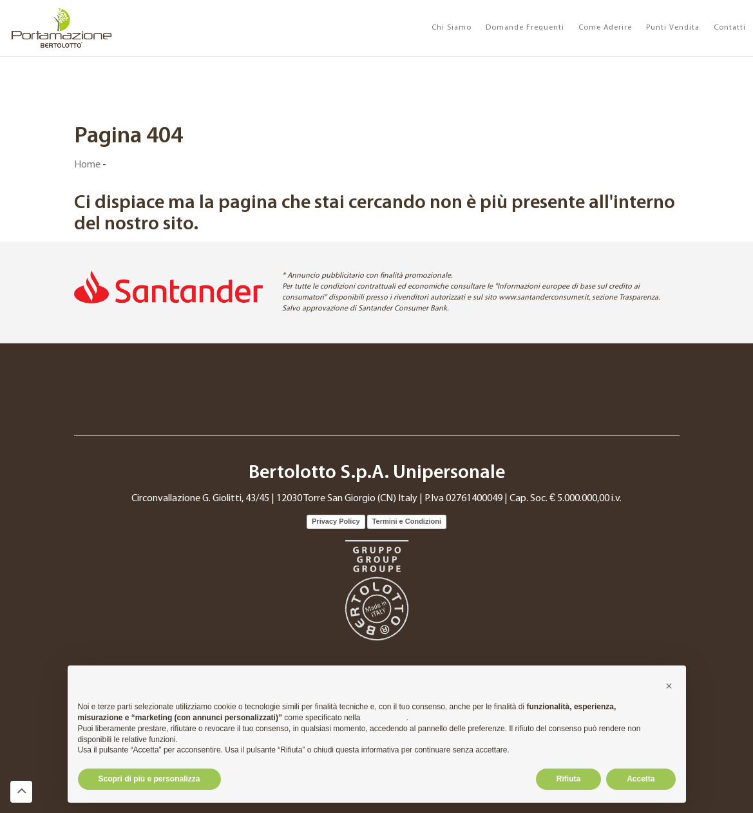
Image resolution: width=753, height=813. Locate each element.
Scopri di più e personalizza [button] (149, 778)
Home (87, 165)
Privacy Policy (336, 521)
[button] (669, 686)
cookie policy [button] (384, 717)
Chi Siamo (452, 28)
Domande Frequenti (525, 28)
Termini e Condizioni (406, 521)
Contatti (730, 28)
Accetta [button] (640, 778)
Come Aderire (605, 28)
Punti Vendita (673, 28)
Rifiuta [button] (568, 778)
